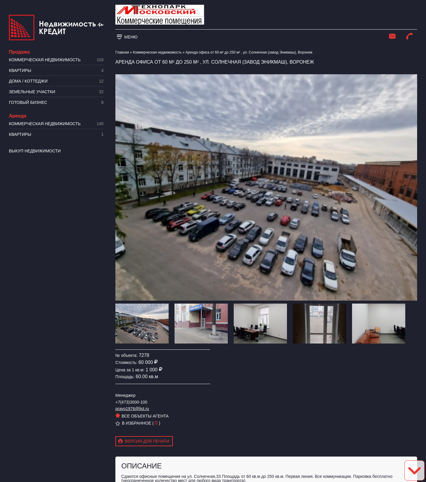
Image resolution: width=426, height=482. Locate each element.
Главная (122, 52)
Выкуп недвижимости (35, 151)
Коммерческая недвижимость (56, 59)
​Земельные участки (56, 91)
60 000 (145, 362)
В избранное (133, 423)
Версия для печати (143, 441)
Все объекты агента (142, 416)
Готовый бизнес (56, 102)
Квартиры (56, 70)
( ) (156, 423)
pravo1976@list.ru (132, 408)
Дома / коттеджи (56, 81)
